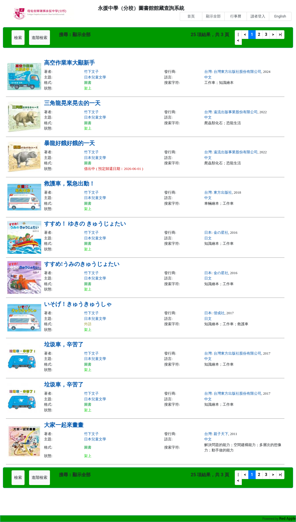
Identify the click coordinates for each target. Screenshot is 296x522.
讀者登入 (258, 16)
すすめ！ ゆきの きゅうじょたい (85, 223)
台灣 (208, 71)
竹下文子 (91, 71)
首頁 (191, 16)
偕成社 (219, 313)
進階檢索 (39, 37)
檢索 (18, 37)
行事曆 (235, 16)
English (280, 16)
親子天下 (221, 434)
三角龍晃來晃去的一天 (72, 103)
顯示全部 (213, 16)
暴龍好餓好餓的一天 (69, 143)
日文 (208, 238)
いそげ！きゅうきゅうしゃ (78, 304)
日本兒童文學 (95, 77)
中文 (208, 77)
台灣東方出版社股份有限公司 (237, 71)
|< (238, 37)
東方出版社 (223, 192)
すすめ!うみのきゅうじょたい (81, 264)
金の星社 (221, 232)
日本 (208, 232)
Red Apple (287, 518)
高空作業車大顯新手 (69, 63)
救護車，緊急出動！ (69, 183)
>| (280, 34)
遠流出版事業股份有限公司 (236, 112)
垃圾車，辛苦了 (64, 344)
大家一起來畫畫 (64, 425)
